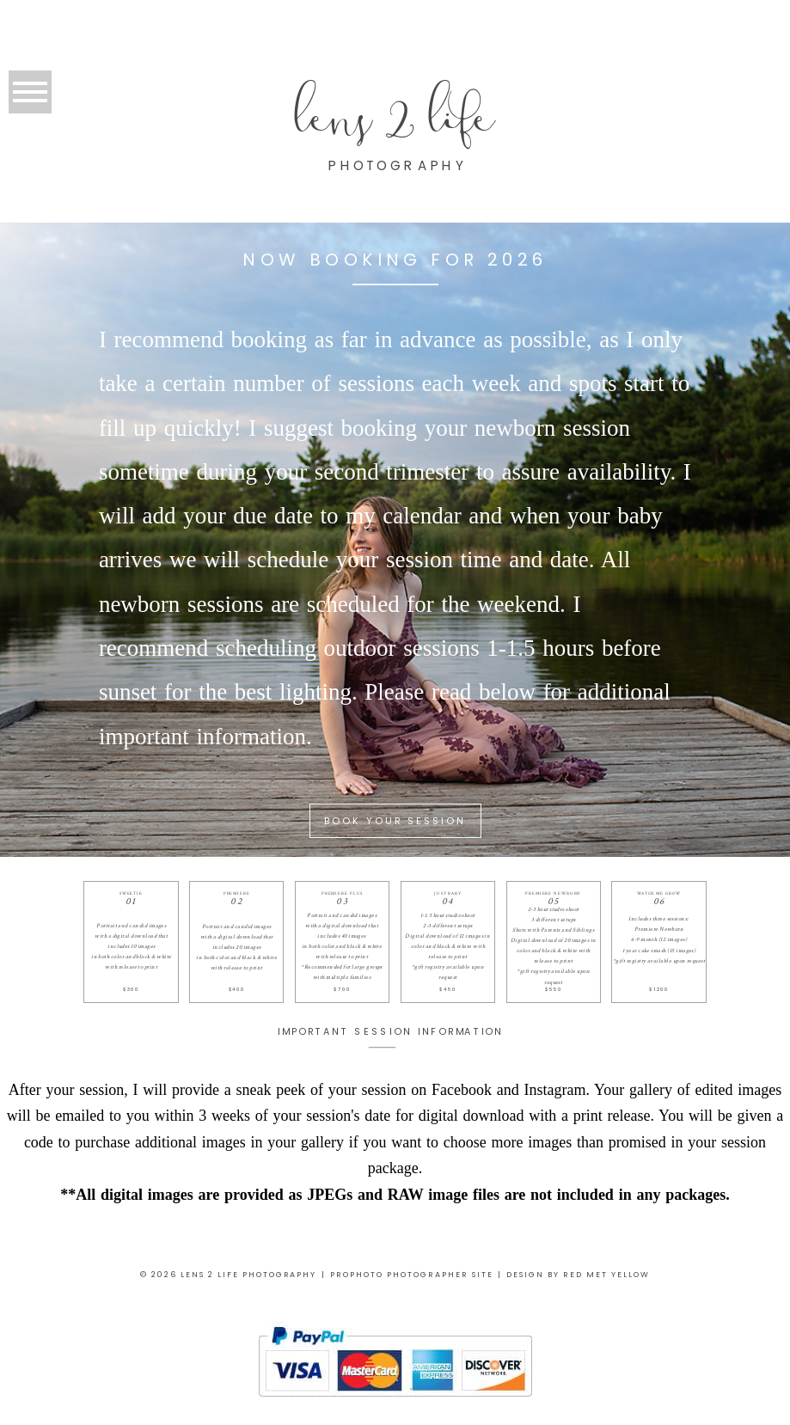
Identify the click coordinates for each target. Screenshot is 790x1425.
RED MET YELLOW (606, 1274)
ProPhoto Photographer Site (411, 1274)
